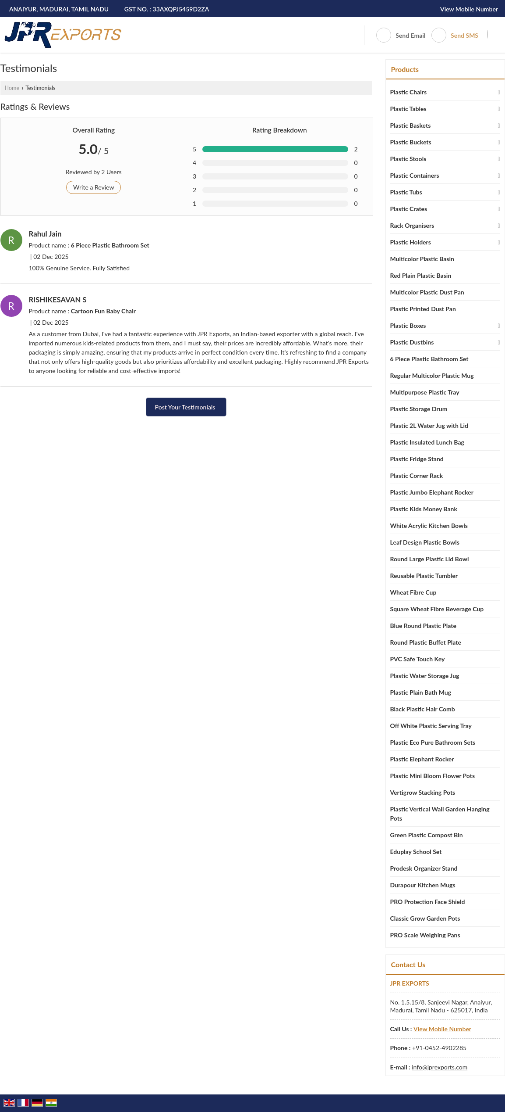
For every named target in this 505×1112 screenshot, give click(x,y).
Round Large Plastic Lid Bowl (429, 559)
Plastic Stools (408, 158)
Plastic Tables (408, 108)
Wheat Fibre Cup (413, 592)
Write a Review (93, 187)
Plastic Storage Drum (419, 409)
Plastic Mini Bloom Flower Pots (432, 775)
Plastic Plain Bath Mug (421, 692)
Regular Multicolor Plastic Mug (432, 375)
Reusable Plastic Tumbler (424, 575)
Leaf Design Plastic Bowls (424, 542)
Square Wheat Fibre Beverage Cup (437, 609)
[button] (469, 9)
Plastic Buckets (410, 142)
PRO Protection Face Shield (427, 901)
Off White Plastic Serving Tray (431, 725)
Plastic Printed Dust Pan (423, 308)
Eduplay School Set (416, 851)
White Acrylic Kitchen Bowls (429, 525)
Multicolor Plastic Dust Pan (427, 292)
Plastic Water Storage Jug (424, 675)
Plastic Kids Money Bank (423, 509)
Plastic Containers (414, 175)
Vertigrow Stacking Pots (423, 792)
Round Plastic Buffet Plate (425, 642)
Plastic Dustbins (412, 342)
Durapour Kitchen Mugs (423, 885)
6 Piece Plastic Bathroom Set (429, 358)
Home (12, 88)
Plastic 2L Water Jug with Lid (429, 425)
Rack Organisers (412, 225)
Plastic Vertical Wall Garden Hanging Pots (440, 813)
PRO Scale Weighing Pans (425, 935)
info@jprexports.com (439, 1067)
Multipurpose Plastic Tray (424, 392)
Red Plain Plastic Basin (421, 275)
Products (405, 69)
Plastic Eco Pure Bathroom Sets (433, 742)
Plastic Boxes (408, 325)
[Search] (487, 34)
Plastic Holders (410, 242)
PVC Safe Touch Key (417, 659)
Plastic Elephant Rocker (422, 759)
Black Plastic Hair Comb (422, 709)
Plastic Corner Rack (416, 475)
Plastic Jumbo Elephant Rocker (431, 492)
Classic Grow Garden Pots (425, 918)
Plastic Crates (408, 208)
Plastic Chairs (408, 92)
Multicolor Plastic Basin (422, 258)
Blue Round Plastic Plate (423, 625)
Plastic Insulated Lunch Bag (427, 442)
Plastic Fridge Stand (417, 459)
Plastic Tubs (406, 192)
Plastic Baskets (410, 125)
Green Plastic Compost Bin (426, 835)
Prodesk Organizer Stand (424, 868)
